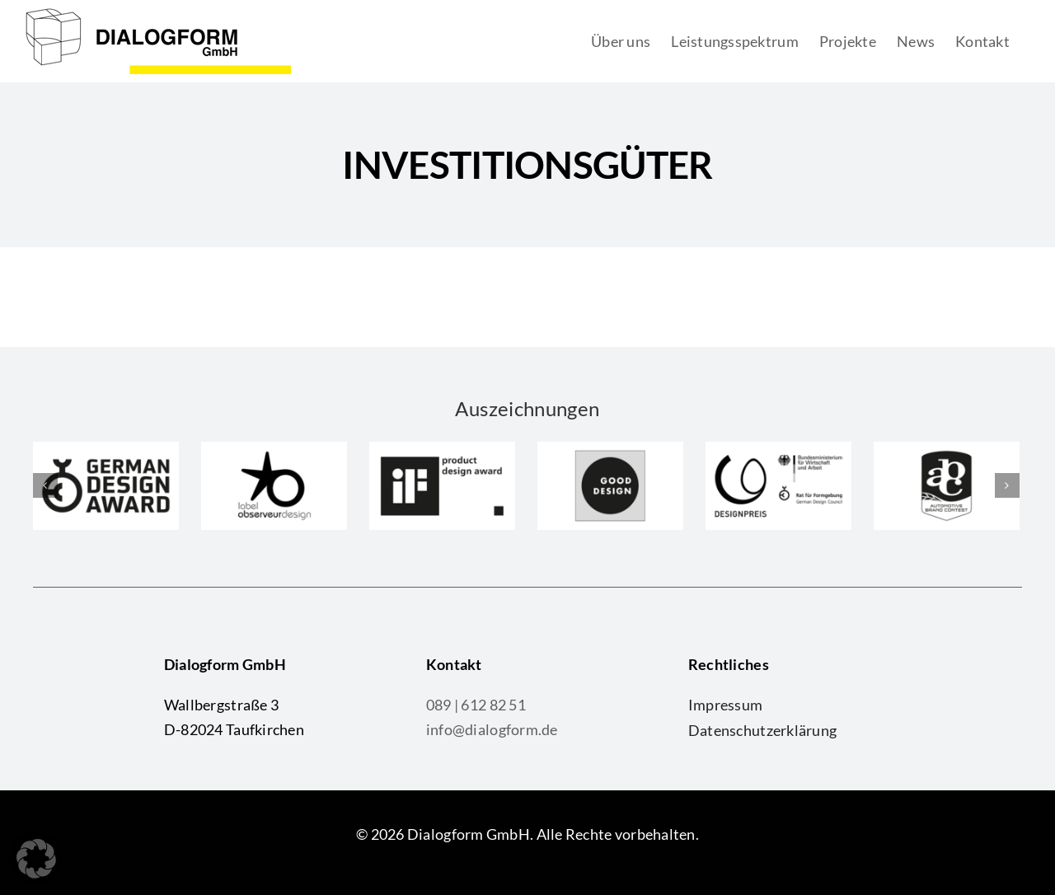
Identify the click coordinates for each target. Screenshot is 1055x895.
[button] (36, 858)
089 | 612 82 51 (476, 705)
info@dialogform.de (492, 729)
